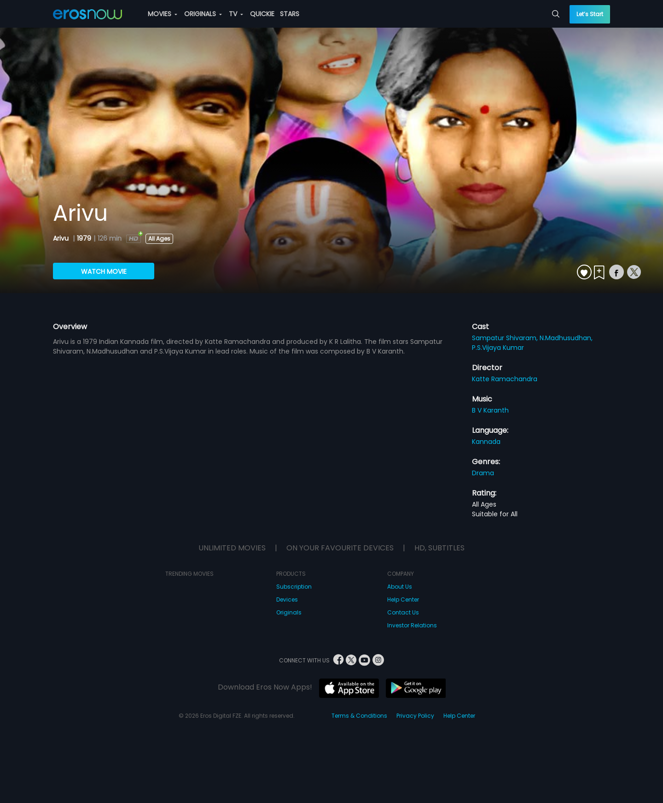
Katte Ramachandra (504, 379)
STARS (289, 13)
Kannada (486, 441)
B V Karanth (490, 410)
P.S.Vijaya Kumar (498, 347)
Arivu (61, 238)
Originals (289, 612)
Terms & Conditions (359, 716)
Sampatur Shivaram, (506, 337)
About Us (399, 586)
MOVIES (162, 13)
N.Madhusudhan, (566, 337)
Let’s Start (589, 14)
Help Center (403, 599)
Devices (287, 599)
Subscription (294, 586)
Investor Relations (412, 625)
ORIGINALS (203, 13)
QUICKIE (262, 13)
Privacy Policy (415, 716)
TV (236, 13)
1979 (84, 238)
